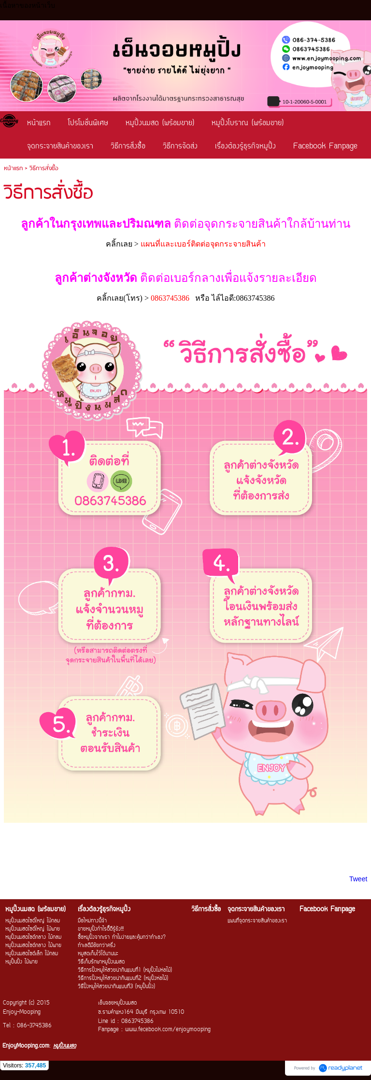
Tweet (358, 879)
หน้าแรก (13, 168)
